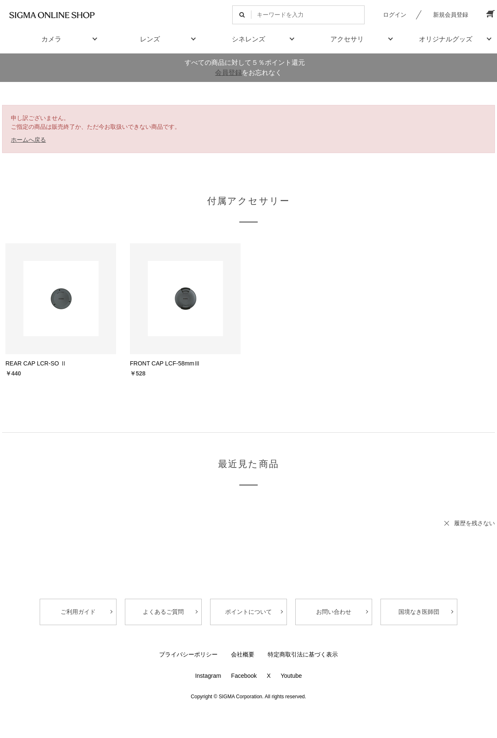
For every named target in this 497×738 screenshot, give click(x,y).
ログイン (394, 14)
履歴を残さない (474, 523)
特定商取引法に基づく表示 (303, 654)
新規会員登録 (450, 14)
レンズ (150, 39)
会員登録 (228, 72)
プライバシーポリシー (188, 654)
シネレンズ (248, 39)
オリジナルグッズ (445, 39)
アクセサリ (347, 39)
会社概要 (242, 654)
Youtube (291, 675)
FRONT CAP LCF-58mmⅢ (165, 363)
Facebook (243, 675)
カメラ (51, 39)
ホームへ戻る (28, 139)
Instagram (208, 675)
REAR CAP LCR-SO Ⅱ (35, 363)
